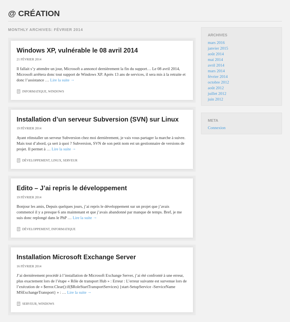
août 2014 (216, 54)
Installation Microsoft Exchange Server (76, 257)
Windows (56, 91)
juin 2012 (215, 99)
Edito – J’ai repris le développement (71, 188)
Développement (36, 160)
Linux (56, 160)
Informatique (34, 91)
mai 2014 (215, 59)
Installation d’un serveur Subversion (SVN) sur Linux (97, 119)
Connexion (217, 128)
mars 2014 (216, 71)
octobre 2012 (218, 82)
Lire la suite (62, 80)
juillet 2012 (217, 93)
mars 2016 (216, 42)
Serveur (70, 160)
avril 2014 (216, 65)
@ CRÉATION (34, 13)
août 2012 (216, 88)
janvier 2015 (218, 48)
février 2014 (218, 76)
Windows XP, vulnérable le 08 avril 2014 (77, 50)
